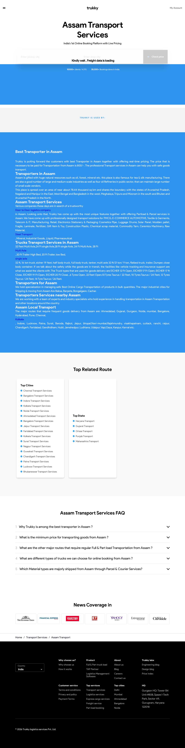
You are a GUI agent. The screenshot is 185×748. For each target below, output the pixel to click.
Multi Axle (20, 250)
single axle (21, 258)
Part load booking (95, 708)
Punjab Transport (84, 436)
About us (118, 664)
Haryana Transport (85, 421)
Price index (147, 673)
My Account (176, 8)
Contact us (119, 678)
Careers (118, 673)
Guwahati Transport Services (38, 451)
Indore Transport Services (36, 400)
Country (21, 666)
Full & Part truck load (96, 664)
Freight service (94, 703)
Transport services (95, 690)
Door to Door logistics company (33, 210)
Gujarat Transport (85, 426)
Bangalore (119, 703)
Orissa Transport (84, 431)
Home (18, 637)
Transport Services (36, 637)
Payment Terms (66, 699)
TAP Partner (92, 669)
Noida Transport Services (36, 411)
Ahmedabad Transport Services (39, 416)
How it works (65, 669)
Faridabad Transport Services (38, 431)
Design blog (148, 669)
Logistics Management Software (97, 675)
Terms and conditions (70, 690)
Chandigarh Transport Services (39, 456)
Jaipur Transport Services (36, 426)
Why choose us (66, 664)
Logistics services (95, 694)
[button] (4, 8)
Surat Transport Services (35, 441)
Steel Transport (24, 234)
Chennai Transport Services (37, 390)
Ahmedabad (120, 699)
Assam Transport (60, 637)
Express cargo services (98, 699)
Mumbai (118, 694)
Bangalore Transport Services (38, 395)
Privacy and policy (68, 694)
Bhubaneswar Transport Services (40, 471)
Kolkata (19, 319)
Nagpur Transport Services (36, 446)
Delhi (116, 690)
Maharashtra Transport (87, 441)
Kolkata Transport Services (36, 406)
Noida (117, 708)
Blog (116, 669)
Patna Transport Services (36, 461)
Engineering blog (150, 664)
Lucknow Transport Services (37, 466)
